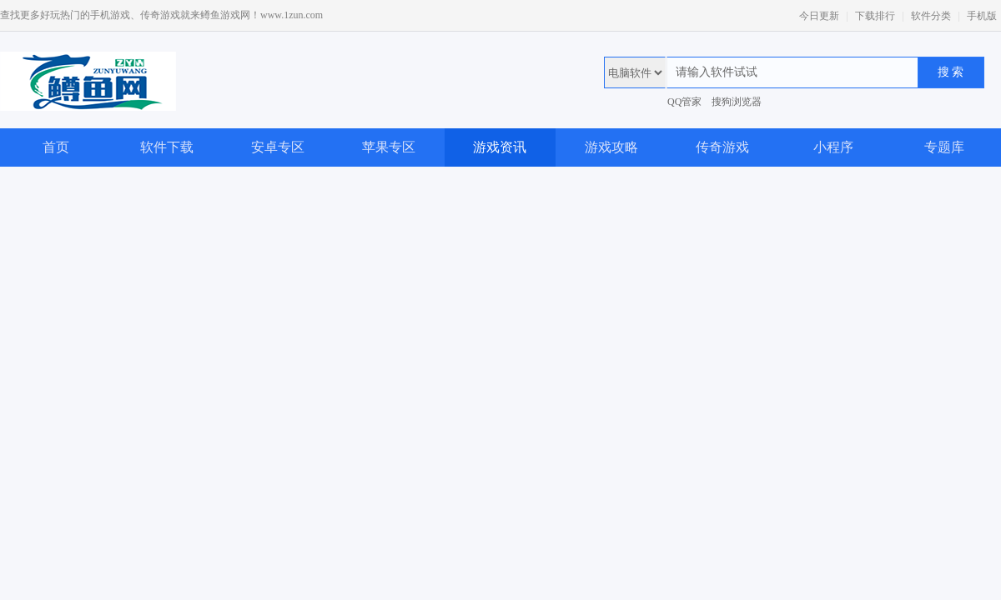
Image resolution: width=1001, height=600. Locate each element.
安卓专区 (277, 147)
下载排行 (875, 16)
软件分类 (931, 16)
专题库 (944, 147)
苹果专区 (388, 147)
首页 (56, 147)
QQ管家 (684, 102)
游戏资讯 (499, 147)
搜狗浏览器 (737, 102)
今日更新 (819, 16)
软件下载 (167, 147)
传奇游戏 (722, 147)
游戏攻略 (611, 147)
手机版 (982, 16)
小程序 (833, 147)
